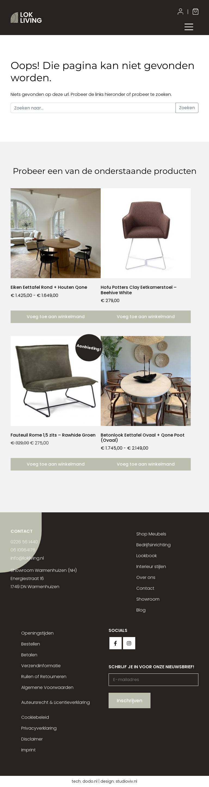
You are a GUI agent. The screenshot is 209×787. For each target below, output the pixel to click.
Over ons (145, 577)
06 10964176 (23, 550)
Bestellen (30, 644)
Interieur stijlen (151, 566)
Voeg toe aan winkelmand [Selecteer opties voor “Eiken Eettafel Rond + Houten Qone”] (56, 316)
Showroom (147, 599)
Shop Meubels (151, 534)
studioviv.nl (126, 781)
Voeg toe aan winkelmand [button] (146, 316)
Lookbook (146, 556)
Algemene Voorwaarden (47, 687)
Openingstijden (37, 633)
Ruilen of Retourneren (43, 676)
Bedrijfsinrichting (153, 545)
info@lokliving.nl (27, 558)
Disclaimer (32, 739)
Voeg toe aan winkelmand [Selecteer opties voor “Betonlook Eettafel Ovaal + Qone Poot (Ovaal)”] (146, 464)
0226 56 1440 (24, 542)
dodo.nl (89, 781)
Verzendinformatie (41, 666)
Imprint (28, 750)
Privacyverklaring (39, 728)
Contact (145, 588)
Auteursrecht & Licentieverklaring (55, 702)
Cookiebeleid (35, 717)
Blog (141, 610)
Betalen (29, 655)
